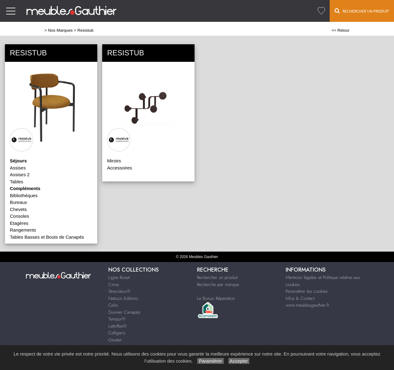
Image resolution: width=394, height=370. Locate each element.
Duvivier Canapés (124, 312)
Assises (18, 167)
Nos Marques (60, 30)
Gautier (115, 339)
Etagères (19, 223)
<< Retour (341, 30)
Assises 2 (20, 174)
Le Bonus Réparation (216, 298)
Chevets (18, 209)
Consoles (19, 216)
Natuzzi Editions (123, 298)
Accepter (239, 361)
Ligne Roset (119, 277)
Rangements (23, 230)
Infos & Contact (300, 298)
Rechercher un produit (217, 277)
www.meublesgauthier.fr (307, 305)
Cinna (113, 284)
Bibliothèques (24, 195)
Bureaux (18, 202)
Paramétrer (210, 361)
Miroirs (114, 160)
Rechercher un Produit (362, 11)
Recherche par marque (218, 284)
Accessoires (119, 167)
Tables (16, 181)
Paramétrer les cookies (307, 291)
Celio (113, 305)
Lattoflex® (117, 326)
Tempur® (116, 319)
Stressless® (119, 291)
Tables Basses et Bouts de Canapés (47, 237)
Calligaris (117, 332)
